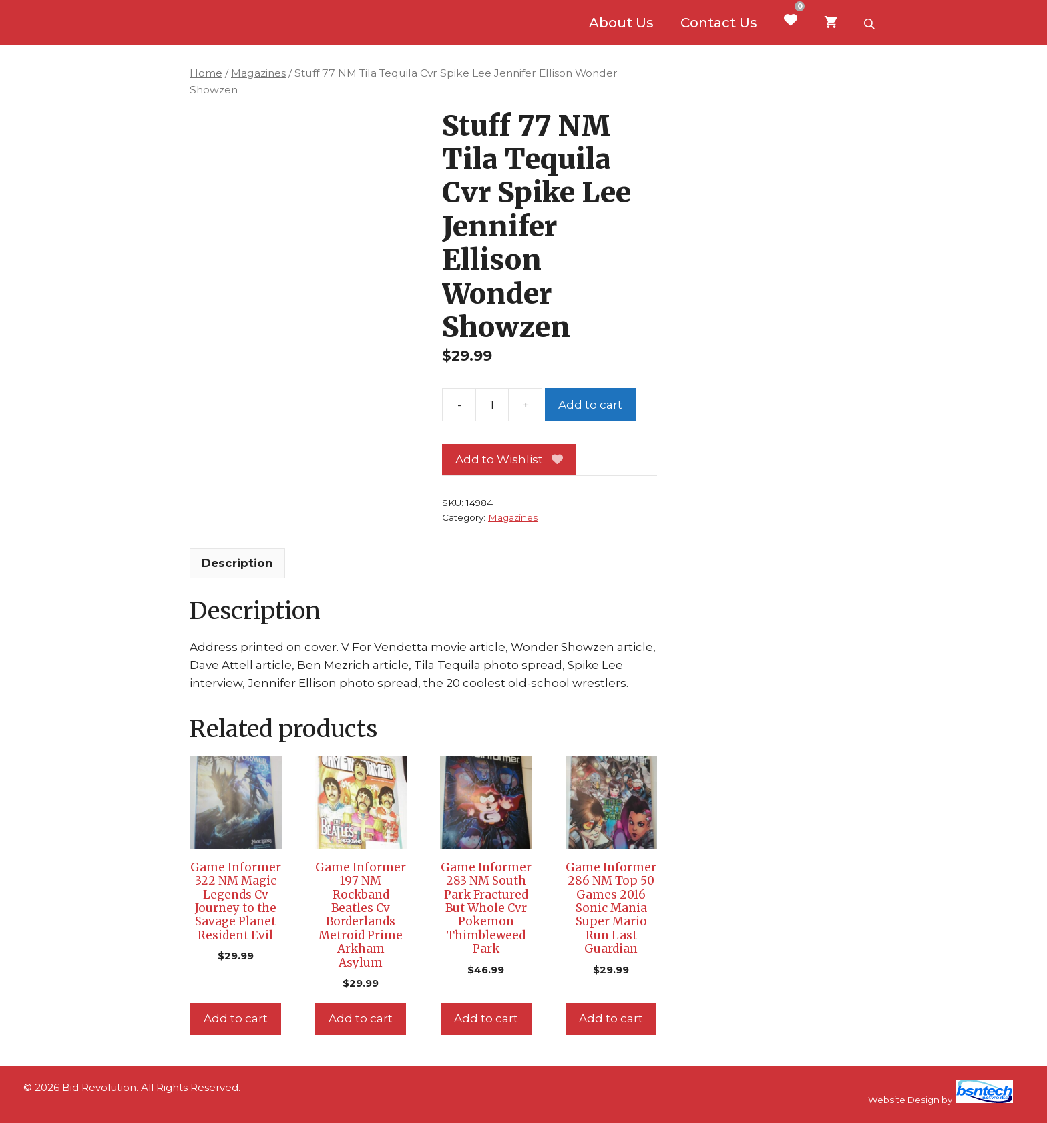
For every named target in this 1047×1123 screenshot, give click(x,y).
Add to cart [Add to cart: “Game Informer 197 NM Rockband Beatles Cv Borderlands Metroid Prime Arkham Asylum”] (361, 1018)
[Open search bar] (870, 22)
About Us (621, 23)
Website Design (903, 1099)
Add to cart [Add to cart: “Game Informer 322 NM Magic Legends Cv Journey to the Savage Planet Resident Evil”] (236, 1018)
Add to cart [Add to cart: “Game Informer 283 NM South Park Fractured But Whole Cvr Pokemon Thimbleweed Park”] (486, 1018)
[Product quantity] (492, 404)
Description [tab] (237, 563)
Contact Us (718, 23)
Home (206, 73)
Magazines (258, 73)
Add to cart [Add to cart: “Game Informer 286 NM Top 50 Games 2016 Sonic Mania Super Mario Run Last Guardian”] (611, 1018)
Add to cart (590, 404)
